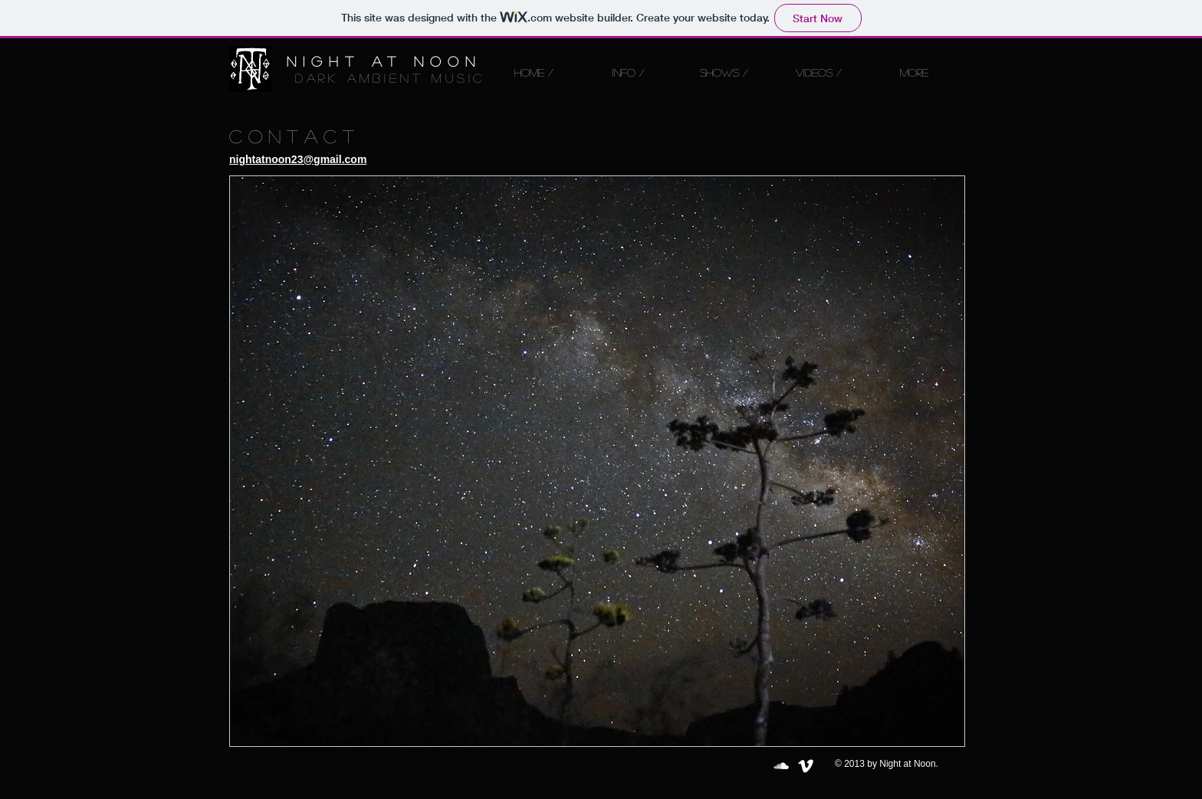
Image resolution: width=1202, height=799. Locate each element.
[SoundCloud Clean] (781, 766)
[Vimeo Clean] (805, 766)
